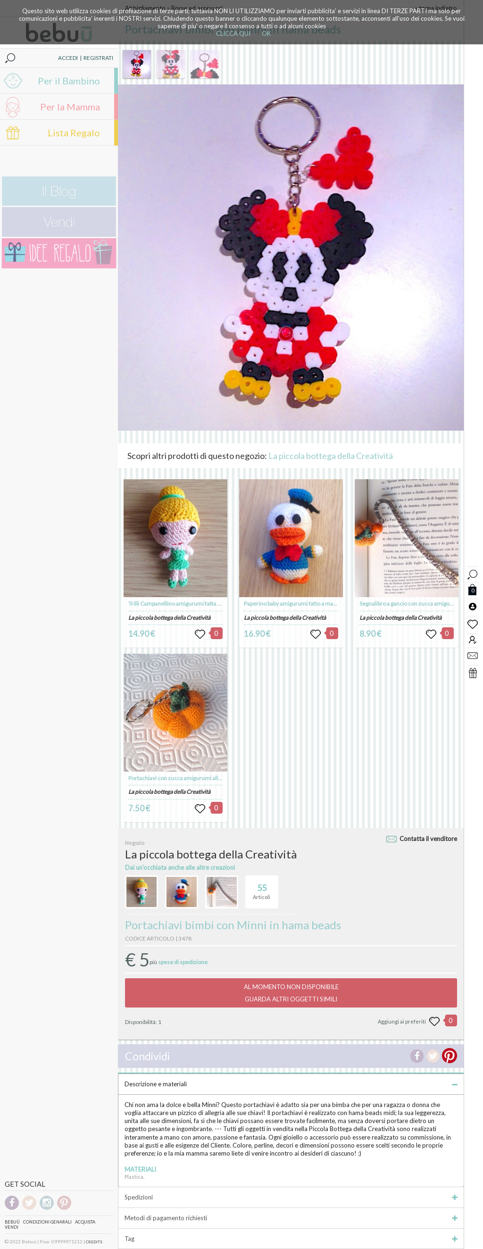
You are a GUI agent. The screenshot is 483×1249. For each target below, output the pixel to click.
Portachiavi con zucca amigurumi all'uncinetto (186, 778)
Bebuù (12, 1221)
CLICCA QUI (233, 33)
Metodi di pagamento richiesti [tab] (291, 1218)
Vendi (11, 1227)
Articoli (261, 887)
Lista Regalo (74, 132)
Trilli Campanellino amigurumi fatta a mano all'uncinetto (198, 603)
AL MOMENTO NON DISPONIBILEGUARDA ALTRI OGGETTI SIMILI (291, 993)
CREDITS (94, 1242)
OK (266, 33)
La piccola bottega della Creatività (330, 455)
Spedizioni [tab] (291, 1197)
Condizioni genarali (47, 1221)
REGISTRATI (98, 57)
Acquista (85, 1221)
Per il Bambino (69, 80)
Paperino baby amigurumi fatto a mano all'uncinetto (308, 603)
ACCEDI (68, 57)
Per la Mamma (70, 106)
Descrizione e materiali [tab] (291, 1084)
